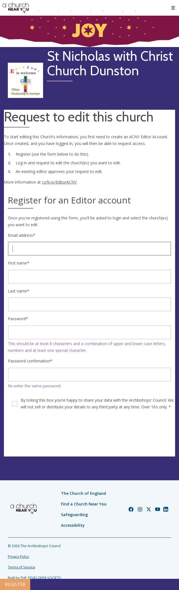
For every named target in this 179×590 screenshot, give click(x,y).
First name (18, 263)
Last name (18, 291)
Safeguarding (74, 514)
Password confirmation (30, 361)
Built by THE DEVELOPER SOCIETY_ (35, 577)
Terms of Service (21, 567)
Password (18, 318)
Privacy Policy (18, 556)
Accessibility (73, 525)
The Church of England (83, 493)
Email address (21, 235)
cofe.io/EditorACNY (59, 182)
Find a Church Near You (84, 504)
